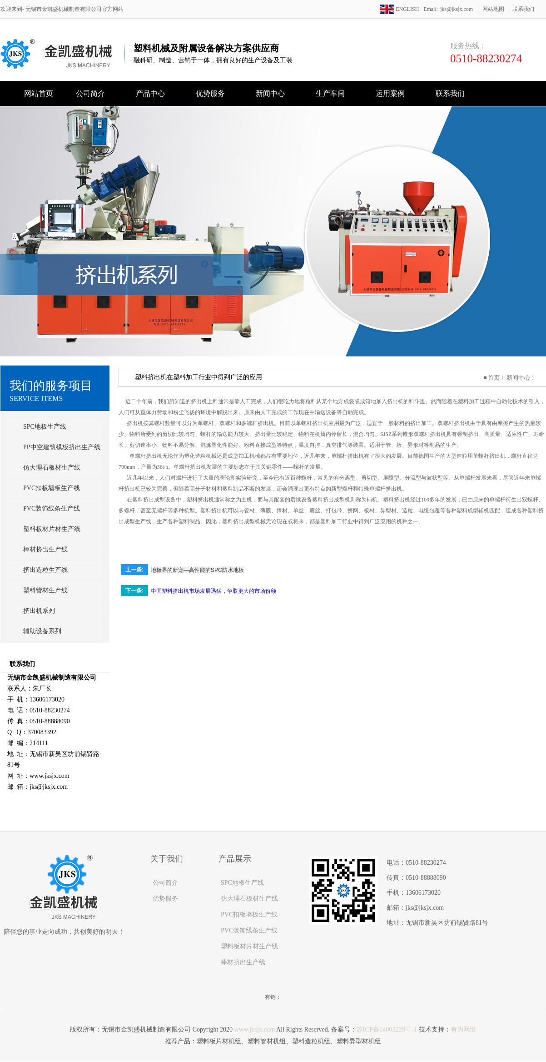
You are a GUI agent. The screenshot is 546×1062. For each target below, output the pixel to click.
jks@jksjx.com (456, 9)
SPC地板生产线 (44, 426)
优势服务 (165, 898)
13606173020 (423, 892)
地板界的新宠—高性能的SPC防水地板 (207, 569)
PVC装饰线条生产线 (51, 508)
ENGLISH (403, 9)
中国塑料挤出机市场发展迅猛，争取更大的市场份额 (226, 590)
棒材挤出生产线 (45, 549)
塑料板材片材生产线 (51, 529)
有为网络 (462, 1029)
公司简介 (165, 882)
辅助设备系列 (42, 631)
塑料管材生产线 (45, 590)
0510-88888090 (426, 877)
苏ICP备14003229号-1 (386, 1029)
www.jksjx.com (255, 1029)
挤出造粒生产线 (45, 569)
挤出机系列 (39, 610)
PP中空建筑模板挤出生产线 (61, 447)
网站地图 (493, 9)
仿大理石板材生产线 (51, 467)
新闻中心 (519, 377)
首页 (496, 377)
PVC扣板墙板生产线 (51, 488)
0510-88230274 (486, 58)
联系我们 (523, 9)
